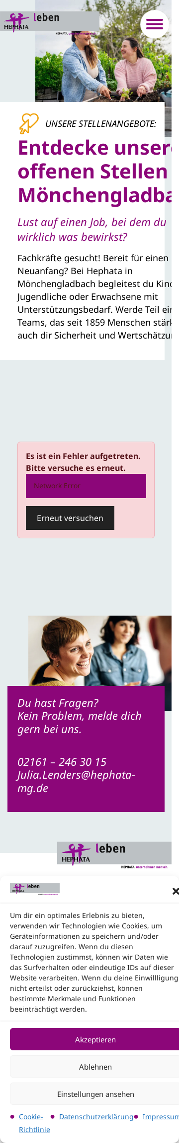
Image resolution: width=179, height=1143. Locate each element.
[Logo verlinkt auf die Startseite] (49, 24)
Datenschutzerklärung (96, 1116)
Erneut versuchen (70, 518)
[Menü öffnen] (154, 24)
